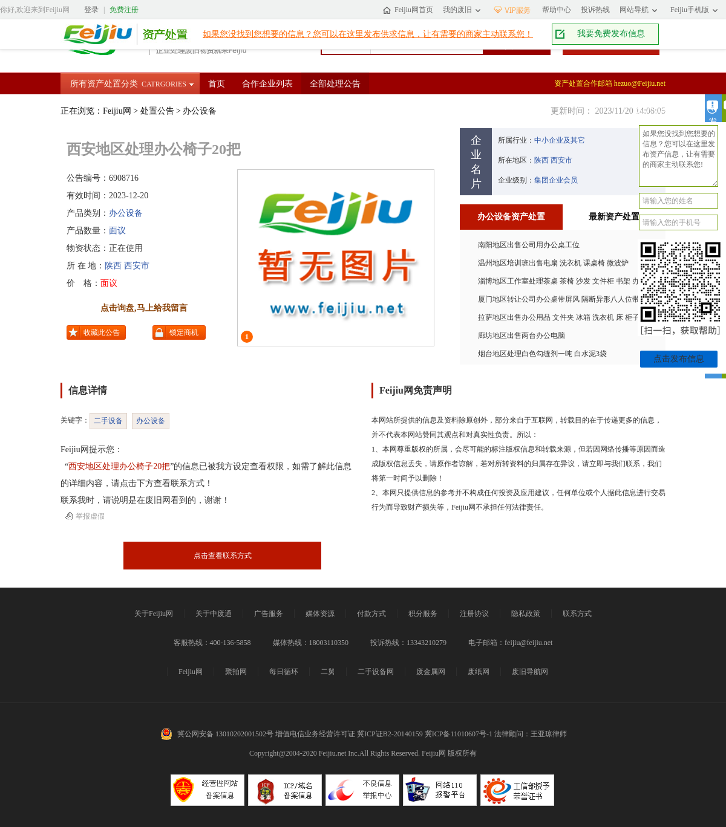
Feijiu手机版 (689, 9)
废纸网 (478, 671)
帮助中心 (556, 9)
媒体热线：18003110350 (311, 642)
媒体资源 (320, 613)
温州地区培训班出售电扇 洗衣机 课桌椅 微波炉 (553, 263)
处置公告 (157, 110)
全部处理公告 (335, 83)
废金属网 (430, 671)
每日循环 (283, 671)
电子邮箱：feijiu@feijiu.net (510, 642)
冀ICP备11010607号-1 (458, 734)
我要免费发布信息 (611, 33)
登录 (91, 9)
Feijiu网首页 (413, 9)
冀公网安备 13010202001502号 (225, 734)
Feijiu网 (94, 34)
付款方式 (371, 613)
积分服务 (422, 613)
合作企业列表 (267, 83)
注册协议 (474, 613)
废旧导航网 (530, 671)
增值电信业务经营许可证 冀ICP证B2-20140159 (349, 734)
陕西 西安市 (127, 265)
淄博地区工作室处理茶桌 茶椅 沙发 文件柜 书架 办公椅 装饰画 (578, 281)
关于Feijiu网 (153, 613)
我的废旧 (457, 9)
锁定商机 (183, 332)
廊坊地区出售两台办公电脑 (521, 335)
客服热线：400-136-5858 (212, 642)
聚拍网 (236, 671)
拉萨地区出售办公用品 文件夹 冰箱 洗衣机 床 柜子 (558, 317)
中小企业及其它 (559, 140)
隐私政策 (525, 613)
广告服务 (268, 613)
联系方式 (577, 613)
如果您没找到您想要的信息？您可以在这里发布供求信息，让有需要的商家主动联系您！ (368, 34)
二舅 (328, 671)
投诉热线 (595, 9)
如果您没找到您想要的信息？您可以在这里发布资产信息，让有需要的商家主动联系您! (678, 156)
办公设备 (200, 110)
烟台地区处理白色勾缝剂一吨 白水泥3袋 (542, 353)
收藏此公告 (101, 332)
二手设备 (108, 421)
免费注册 (124, 9)
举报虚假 (90, 516)
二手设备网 (376, 671)
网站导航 (634, 9)
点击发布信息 (678, 358)
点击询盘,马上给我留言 (144, 308)
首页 (216, 83)
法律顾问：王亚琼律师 (530, 734)
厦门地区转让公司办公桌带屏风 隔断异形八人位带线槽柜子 (573, 299)
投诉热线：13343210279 (408, 642)
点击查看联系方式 (223, 555)
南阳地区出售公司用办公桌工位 (529, 245)
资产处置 (161, 34)
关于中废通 (213, 613)
